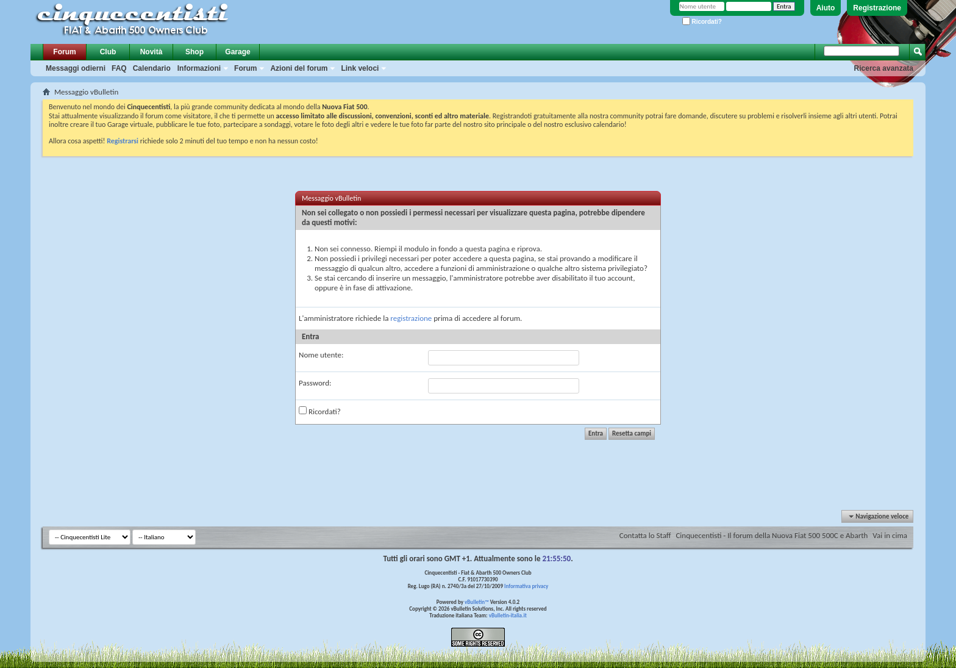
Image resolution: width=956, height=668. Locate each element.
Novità (151, 52)
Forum (64, 52)
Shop (194, 52)
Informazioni (199, 68)
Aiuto (825, 8)
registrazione (411, 318)
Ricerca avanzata (883, 68)
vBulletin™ (477, 601)
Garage (237, 52)
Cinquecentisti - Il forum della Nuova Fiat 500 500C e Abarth (772, 535)
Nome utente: (321, 354)
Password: (315, 382)
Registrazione (877, 8)
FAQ (119, 68)
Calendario (152, 68)
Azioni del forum (298, 68)
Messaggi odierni (75, 68)
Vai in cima (889, 535)
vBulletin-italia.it (508, 615)
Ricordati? (702, 21)
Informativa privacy (526, 586)
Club (108, 52)
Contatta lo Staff (645, 535)
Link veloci (360, 68)
